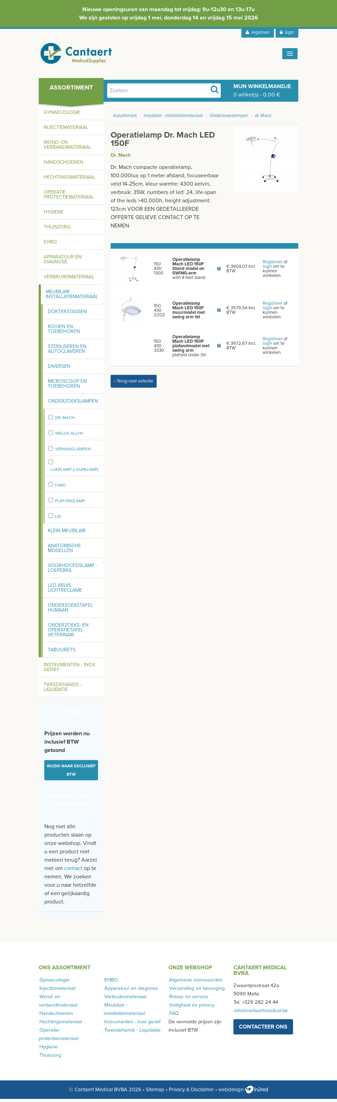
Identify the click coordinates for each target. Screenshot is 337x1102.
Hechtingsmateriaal (69, 180)
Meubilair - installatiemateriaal (72, 297)
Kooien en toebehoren (64, 332)
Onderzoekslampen (73, 404)
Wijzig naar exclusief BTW (71, 773)
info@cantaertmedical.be (260, 1014)
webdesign (243, 1092)
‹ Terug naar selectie (133, 384)
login (287, 32)
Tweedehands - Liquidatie (63, 690)
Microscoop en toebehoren (67, 386)
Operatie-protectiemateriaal (69, 197)
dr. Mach (65, 420)
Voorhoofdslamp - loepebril (72, 571)
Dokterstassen (67, 315)
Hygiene (53, 215)
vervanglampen (73, 452)
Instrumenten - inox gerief (69, 670)
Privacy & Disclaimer (191, 1092)
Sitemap (155, 1092)
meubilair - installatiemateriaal (173, 119)
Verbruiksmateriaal (69, 280)
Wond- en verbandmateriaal (67, 147)
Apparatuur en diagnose (63, 262)
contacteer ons (263, 1029)
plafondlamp (70, 504)
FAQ (173, 1016)
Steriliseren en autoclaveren (67, 352)
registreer (258, 32)
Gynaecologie (62, 115)
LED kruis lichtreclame (65, 590)
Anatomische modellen (64, 551)
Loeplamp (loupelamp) (74, 472)
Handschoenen (63, 165)
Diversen (59, 369)
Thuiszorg (57, 230)
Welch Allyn (69, 436)
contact (73, 871)
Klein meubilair (67, 534)
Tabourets (61, 653)
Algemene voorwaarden (195, 983)
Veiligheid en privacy (191, 1008)
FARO (60, 488)
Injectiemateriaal (66, 130)
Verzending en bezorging (196, 991)
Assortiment (125, 119)
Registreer (273, 265)
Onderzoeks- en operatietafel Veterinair (68, 633)
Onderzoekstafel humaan (70, 610)
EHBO (50, 245)
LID (58, 519)
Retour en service (187, 1000)
